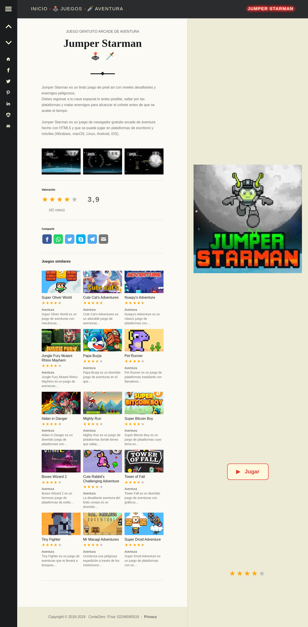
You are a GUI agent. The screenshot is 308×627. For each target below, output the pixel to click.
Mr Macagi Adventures (101, 539)
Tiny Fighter (51, 539)
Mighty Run (92, 418)
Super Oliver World (57, 297)
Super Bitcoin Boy (139, 418)
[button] (9, 9)
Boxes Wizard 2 (54, 477)
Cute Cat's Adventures (101, 297)
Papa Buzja (92, 356)
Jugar (247, 471)
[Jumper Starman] (248, 219)
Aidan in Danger (54, 418)
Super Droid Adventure (143, 539)
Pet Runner (134, 356)
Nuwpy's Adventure (140, 297)
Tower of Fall (135, 477)
